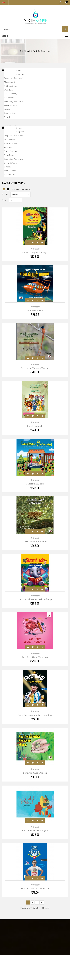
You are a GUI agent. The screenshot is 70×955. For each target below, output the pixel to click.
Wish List (8, 89)
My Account (9, 82)
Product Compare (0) (21, 189)
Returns (7, 109)
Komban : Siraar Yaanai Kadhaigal (35, 599)
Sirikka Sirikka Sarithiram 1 (35, 888)
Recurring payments (13, 101)
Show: (4, 200)
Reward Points (10, 105)
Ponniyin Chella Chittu (35, 772)
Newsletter (9, 117)
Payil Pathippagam (42, 51)
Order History (10, 93)
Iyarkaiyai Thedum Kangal (35, 368)
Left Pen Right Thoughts (35, 657)
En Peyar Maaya (35, 310)
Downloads (9, 97)
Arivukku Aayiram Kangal (35, 252)
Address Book (10, 86)
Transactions (10, 113)
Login (19, 70)
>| (41, 902)
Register (20, 74)
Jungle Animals (35, 425)
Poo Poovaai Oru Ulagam (35, 830)
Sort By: (5, 194)
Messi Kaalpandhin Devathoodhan (35, 714)
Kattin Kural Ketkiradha (35, 541)
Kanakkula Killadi (35, 483)
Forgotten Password (13, 78)
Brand (27, 51)
